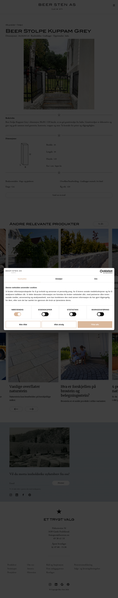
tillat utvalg (59, 324)
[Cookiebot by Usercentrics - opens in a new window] (101, 272)
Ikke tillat (23, 324)
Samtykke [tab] (22, 279)
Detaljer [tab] (59, 279)
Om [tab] (95, 279)
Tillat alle (95, 324)
